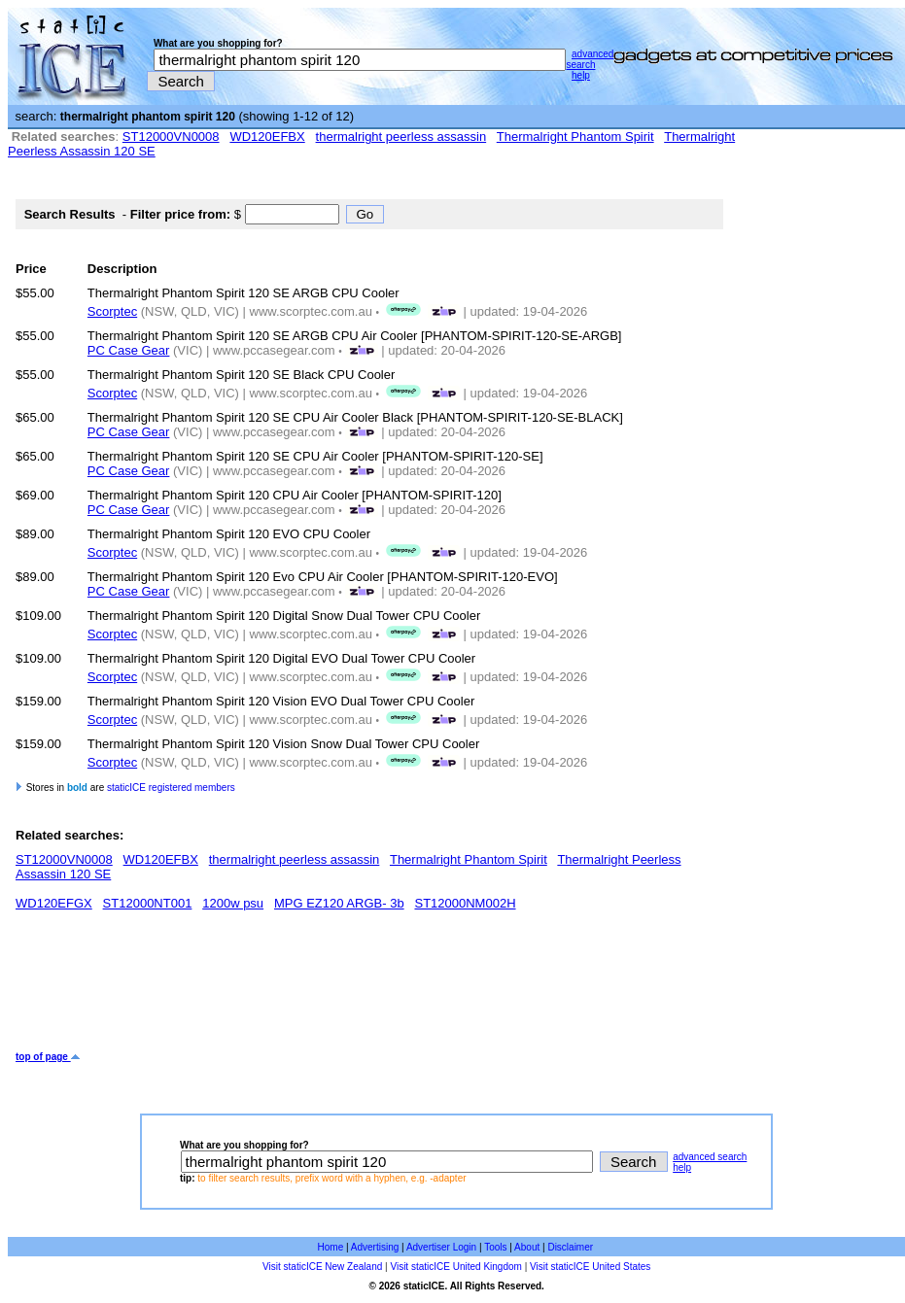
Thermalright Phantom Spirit (575, 136)
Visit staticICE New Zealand (322, 1266)
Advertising (375, 1247)
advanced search (589, 59)
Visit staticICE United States (590, 1266)
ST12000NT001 (147, 903)
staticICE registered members (171, 787)
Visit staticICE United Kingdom (455, 1266)
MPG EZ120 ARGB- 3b (339, 903)
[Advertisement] (369, 988)
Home (331, 1247)
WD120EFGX (54, 903)
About (527, 1247)
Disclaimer (570, 1247)
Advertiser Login (441, 1247)
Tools (495, 1247)
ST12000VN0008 (171, 136)
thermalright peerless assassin (401, 136)
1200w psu (232, 903)
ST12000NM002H (464, 903)
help (581, 75)
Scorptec (112, 311)
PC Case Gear (128, 350)
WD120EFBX (266, 136)
